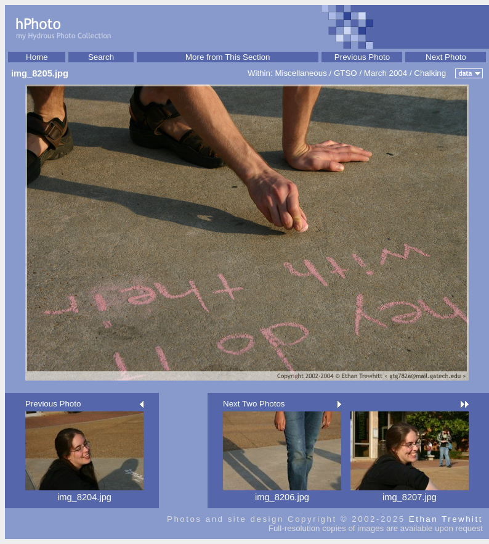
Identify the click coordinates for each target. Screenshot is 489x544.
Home (37, 57)
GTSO (345, 73)
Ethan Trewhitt (446, 519)
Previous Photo (362, 57)
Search (101, 57)
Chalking (430, 73)
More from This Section (227, 57)
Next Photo (446, 57)
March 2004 (385, 73)
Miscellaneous (300, 73)
